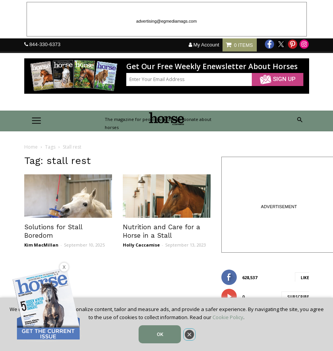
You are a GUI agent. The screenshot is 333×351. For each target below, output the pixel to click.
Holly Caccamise (141, 245)
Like (305, 277)
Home (31, 147)
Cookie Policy (228, 317)
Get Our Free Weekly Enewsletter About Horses (212, 66)
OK (160, 334)
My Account (204, 45)
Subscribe (298, 297)
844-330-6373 (44, 44)
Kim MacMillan (41, 245)
